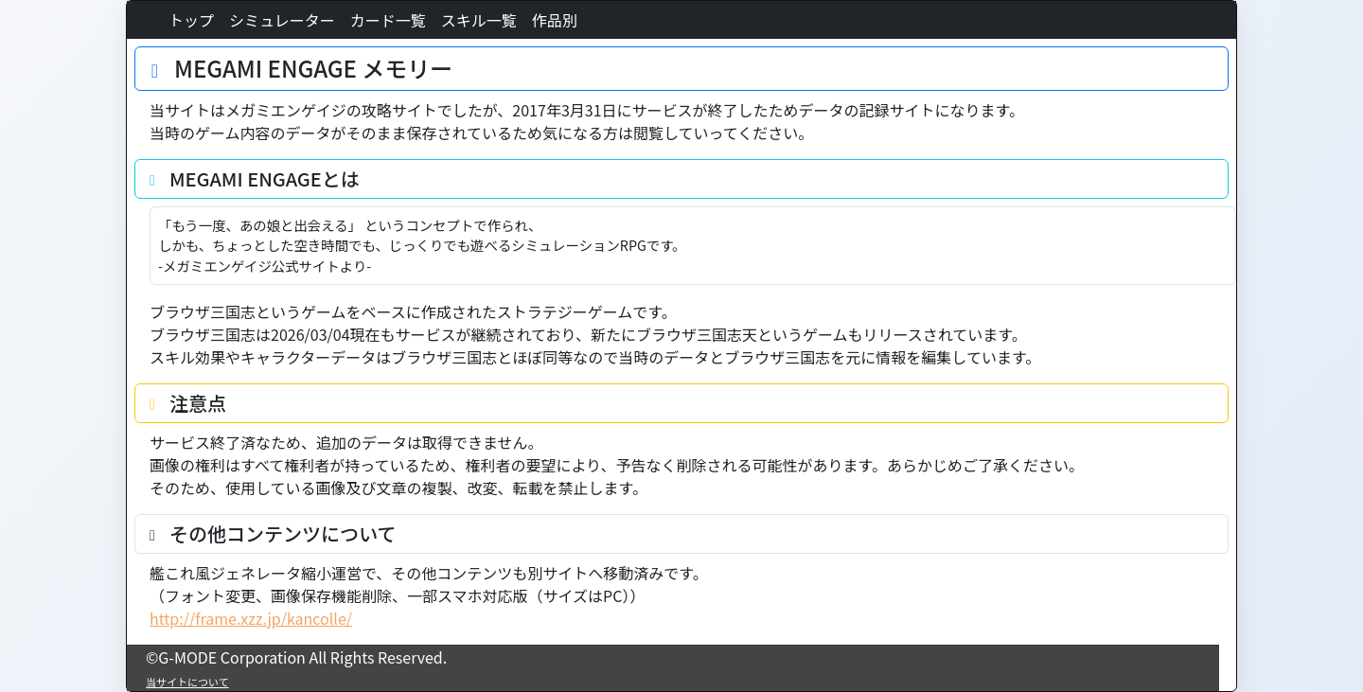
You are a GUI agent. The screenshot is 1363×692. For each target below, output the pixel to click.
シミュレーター (282, 20)
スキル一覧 (479, 20)
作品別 (554, 20)
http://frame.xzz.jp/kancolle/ (251, 618)
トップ (191, 20)
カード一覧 (388, 20)
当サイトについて (187, 681)
